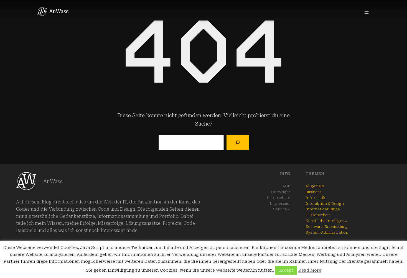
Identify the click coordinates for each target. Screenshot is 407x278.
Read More (309, 270)
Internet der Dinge (323, 209)
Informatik (315, 198)
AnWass (58, 11)
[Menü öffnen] (366, 11)
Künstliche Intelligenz (326, 221)
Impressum (280, 204)
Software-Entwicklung (327, 227)
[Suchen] (237, 142)
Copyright (280, 192)
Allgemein (315, 186)
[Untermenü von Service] (289, 209)
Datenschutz (278, 198)
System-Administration (327, 232)
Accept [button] (286, 270)
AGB (286, 186)
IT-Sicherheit (318, 215)
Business (313, 192)
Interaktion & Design (325, 204)
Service (280, 209)
